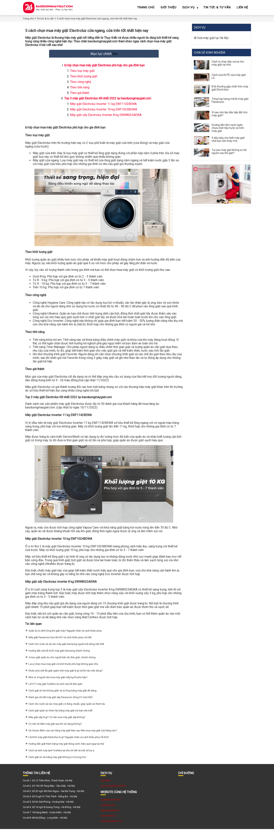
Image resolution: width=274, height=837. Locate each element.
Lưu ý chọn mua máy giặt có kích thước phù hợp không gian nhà (63, 672)
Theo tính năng (79, 91)
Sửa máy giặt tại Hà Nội (213, 38)
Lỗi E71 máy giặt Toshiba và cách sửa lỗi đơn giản (55, 691)
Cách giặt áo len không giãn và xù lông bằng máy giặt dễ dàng (62, 698)
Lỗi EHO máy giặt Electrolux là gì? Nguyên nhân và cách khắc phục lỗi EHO (69, 745)
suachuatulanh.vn (109, 818)
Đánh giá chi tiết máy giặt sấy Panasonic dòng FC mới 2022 (61, 705)
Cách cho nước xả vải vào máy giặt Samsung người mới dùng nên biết (66, 652)
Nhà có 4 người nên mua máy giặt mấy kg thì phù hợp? (58, 685)
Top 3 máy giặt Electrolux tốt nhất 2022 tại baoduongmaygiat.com (107, 102)
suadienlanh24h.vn (110, 807)
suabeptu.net (107, 813)
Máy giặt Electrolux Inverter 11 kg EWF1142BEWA (103, 108)
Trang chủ (146, 7)
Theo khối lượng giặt (83, 80)
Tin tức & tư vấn (217, 7)
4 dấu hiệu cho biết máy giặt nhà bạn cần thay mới (228, 139)
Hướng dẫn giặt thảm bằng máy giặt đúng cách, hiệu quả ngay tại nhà (66, 751)
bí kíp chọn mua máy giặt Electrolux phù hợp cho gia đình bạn (104, 69)
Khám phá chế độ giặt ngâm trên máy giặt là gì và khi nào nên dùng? (66, 678)
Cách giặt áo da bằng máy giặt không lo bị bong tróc (57, 765)
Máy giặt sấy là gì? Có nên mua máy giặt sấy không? (57, 725)
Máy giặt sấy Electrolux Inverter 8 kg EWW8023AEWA (106, 119)
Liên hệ (242, 7)
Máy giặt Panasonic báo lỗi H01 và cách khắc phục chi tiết (60, 645)
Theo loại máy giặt (82, 75)
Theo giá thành (79, 97)
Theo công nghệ (80, 86)
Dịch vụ (188, 7)
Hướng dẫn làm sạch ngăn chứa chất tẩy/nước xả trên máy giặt (228, 127)
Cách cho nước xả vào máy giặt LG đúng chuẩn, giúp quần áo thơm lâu (67, 711)
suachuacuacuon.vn (111, 828)
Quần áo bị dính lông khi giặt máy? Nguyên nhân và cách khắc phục (65, 638)
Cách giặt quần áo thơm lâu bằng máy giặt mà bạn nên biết (60, 718)
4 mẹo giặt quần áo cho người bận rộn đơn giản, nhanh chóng (62, 665)
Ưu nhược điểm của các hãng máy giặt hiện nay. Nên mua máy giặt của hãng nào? (73, 738)
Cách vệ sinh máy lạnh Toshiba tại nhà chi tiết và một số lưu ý (61, 758)
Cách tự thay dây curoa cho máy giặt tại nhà (228, 63)
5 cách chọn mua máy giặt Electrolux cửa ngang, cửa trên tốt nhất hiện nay (97, 18)
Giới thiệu (168, 7)
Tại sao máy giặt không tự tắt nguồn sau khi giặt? (229, 151)
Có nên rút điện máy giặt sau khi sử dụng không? (55, 731)
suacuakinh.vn (108, 823)
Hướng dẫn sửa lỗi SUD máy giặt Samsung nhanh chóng (59, 658)
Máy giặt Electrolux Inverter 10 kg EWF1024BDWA (104, 113)
